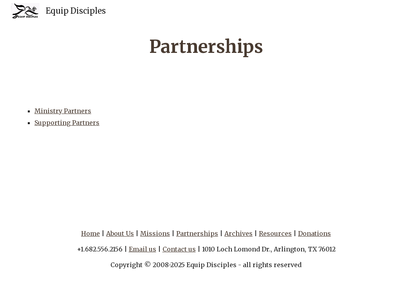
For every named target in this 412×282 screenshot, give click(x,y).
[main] (206, 46)
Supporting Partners (66, 123)
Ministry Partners (62, 111)
